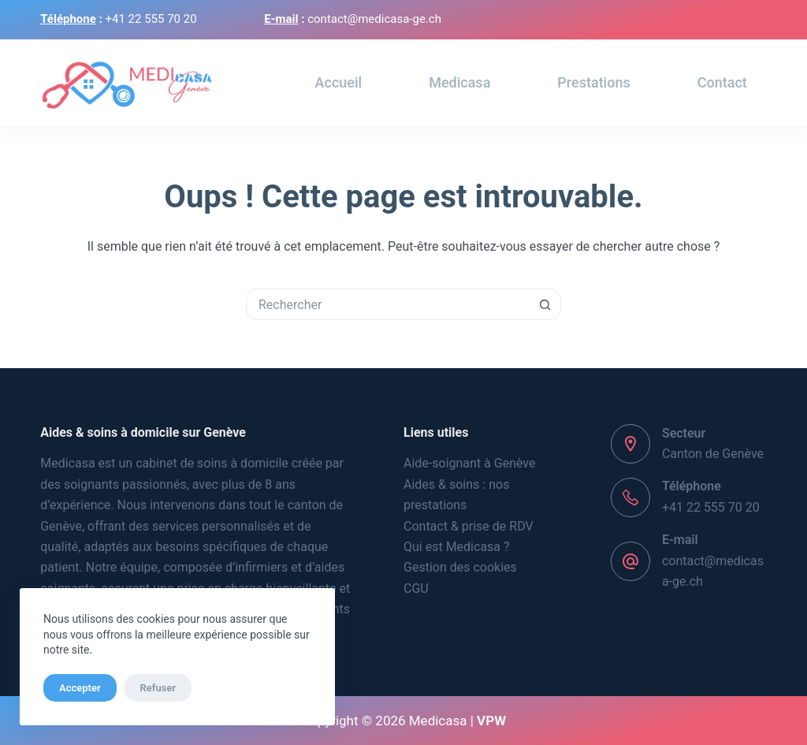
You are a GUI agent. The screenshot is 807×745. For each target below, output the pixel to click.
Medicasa (459, 82)
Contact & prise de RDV (469, 526)
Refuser (158, 688)
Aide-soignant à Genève (470, 463)
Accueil (339, 82)
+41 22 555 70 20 (711, 507)
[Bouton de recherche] (545, 304)
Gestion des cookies (460, 567)
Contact (722, 82)
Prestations (593, 82)
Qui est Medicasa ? (457, 546)
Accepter (80, 688)
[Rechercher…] (388, 304)
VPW (491, 720)
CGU (416, 588)
